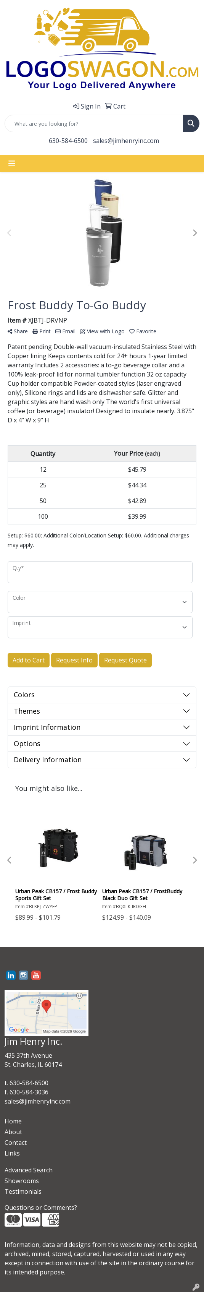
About (13, 1132)
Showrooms (22, 1181)
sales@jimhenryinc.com (126, 140)
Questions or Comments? (41, 1207)
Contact (16, 1142)
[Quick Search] (94, 123)
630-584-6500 (68, 140)
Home (13, 1121)
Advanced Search (29, 1170)
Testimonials (23, 1191)
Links (12, 1153)
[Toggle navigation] (12, 163)
